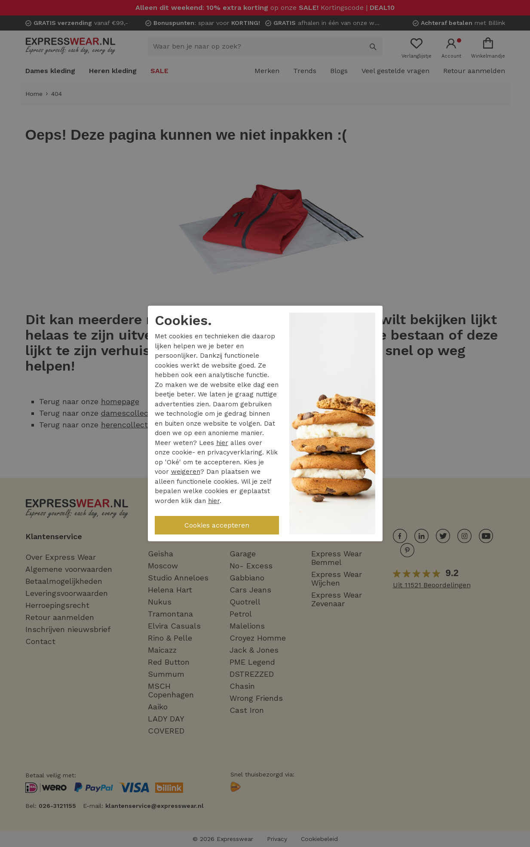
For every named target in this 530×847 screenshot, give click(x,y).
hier (222, 443)
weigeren (185, 472)
